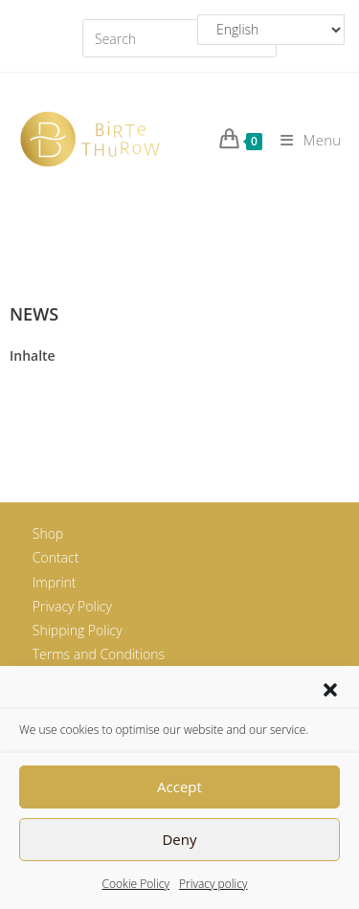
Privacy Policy (72, 606)
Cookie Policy (135, 884)
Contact (56, 557)
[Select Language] (271, 29)
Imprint (55, 582)
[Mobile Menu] (303, 139)
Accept (179, 786)
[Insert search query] (179, 38)
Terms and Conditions (99, 654)
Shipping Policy (78, 630)
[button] (330, 689)
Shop (48, 533)
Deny (179, 839)
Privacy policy (213, 884)
